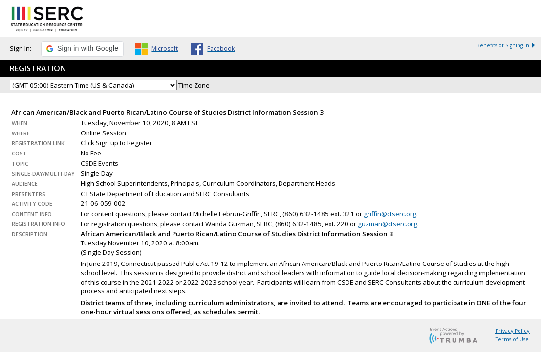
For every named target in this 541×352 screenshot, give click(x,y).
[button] (82, 49)
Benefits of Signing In (506, 45)
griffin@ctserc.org (390, 213)
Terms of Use (512, 339)
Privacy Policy (512, 331)
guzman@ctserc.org (387, 224)
